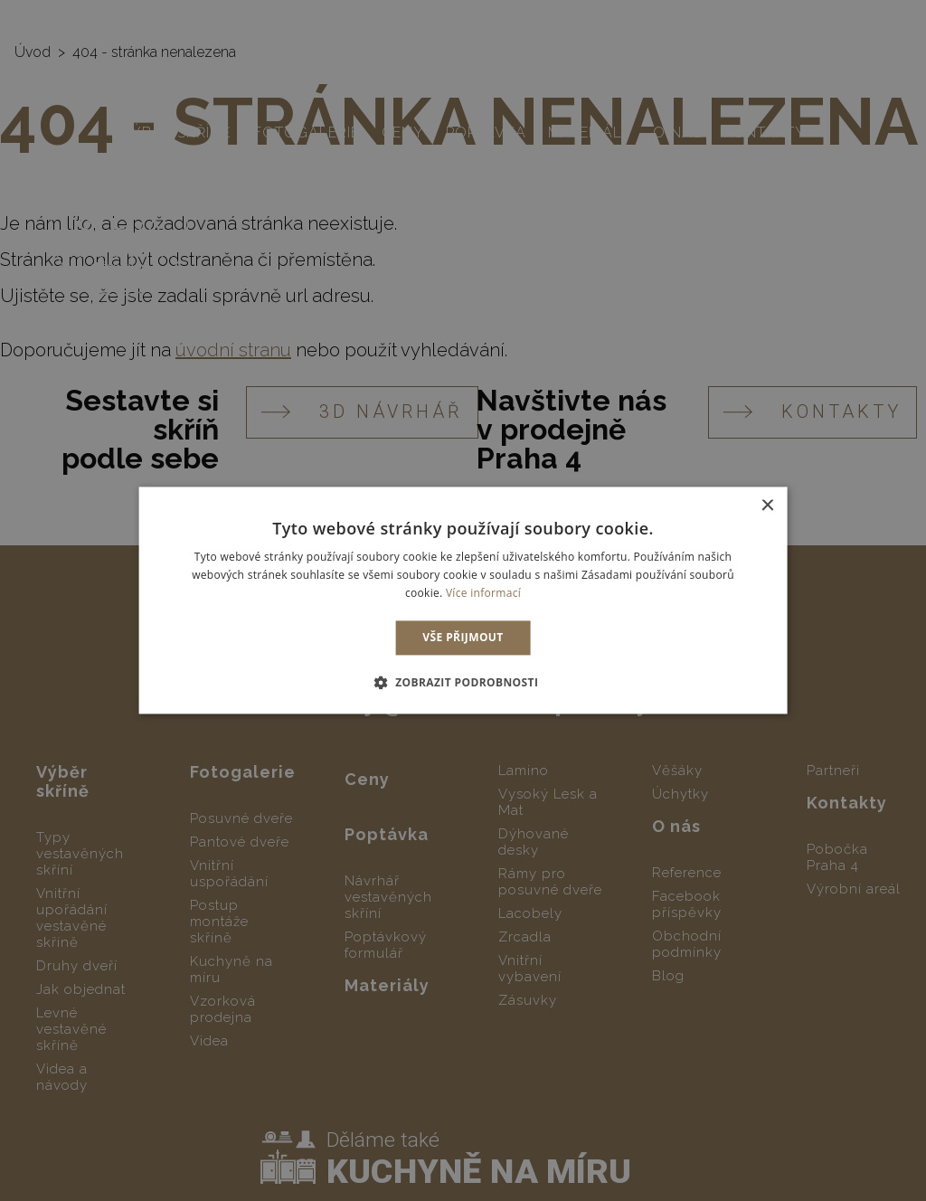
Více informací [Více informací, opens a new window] (483, 592)
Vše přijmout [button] (462, 637)
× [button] (766, 506)
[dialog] (463, 600)
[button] (463, 683)
